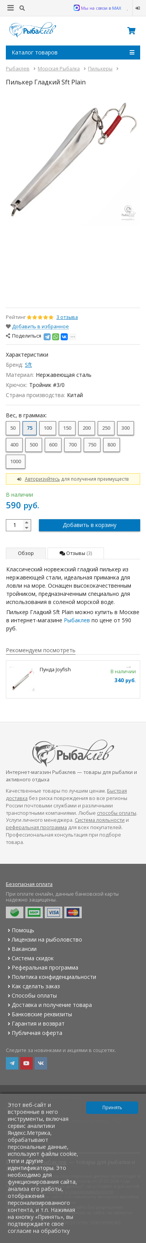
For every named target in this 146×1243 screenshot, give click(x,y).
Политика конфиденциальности (51, 976)
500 (34, 444)
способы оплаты (116, 813)
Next (128, 667)
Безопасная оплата (29, 884)
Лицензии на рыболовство (44, 939)
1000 (15, 461)
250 (106, 428)
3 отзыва (67, 317)
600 (53, 444)
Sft (28, 364)
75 (29, 428)
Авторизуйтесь (42, 479)
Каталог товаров (73, 53)
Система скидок (30, 958)
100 (48, 428)
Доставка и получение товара (49, 1004)
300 (125, 428)
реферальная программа (36, 827)
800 (111, 444)
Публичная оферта (34, 1032)
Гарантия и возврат (35, 1023)
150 (67, 428)
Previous (12, 667)
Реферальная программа (42, 967)
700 (73, 444)
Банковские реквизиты (39, 1014)
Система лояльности (100, 820)
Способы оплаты (31, 995)
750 (92, 444)
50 (13, 428)
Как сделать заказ (33, 986)
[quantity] (18, 525)
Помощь (20, 930)
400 (14, 444)
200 (87, 428)
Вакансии (21, 948)
